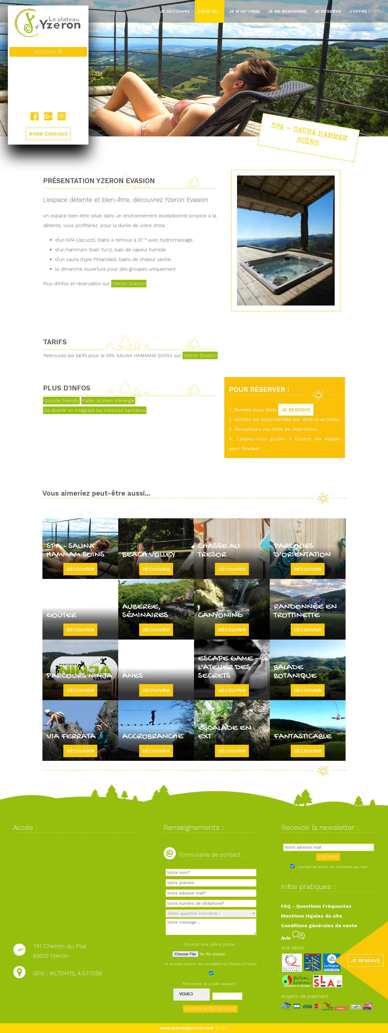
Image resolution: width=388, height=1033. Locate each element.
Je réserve (327, 11)
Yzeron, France (48, 84)
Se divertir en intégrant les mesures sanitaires (95, 410)
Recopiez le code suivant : (210, 983)
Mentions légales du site (311, 916)
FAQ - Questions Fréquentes (316, 906)
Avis (293, 938)
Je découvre (175, 11)
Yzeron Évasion (200, 355)
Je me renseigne (287, 11)
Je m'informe (244, 11)
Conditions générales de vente (319, 925)
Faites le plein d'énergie (108, 400)
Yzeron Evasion (129, 283)
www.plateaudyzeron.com (186, 1028)
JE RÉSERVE (295, 410)
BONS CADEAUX (48, 134)
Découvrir (80, 569)
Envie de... (209, 11)
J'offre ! (359, 11)
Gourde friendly (61, 400)
